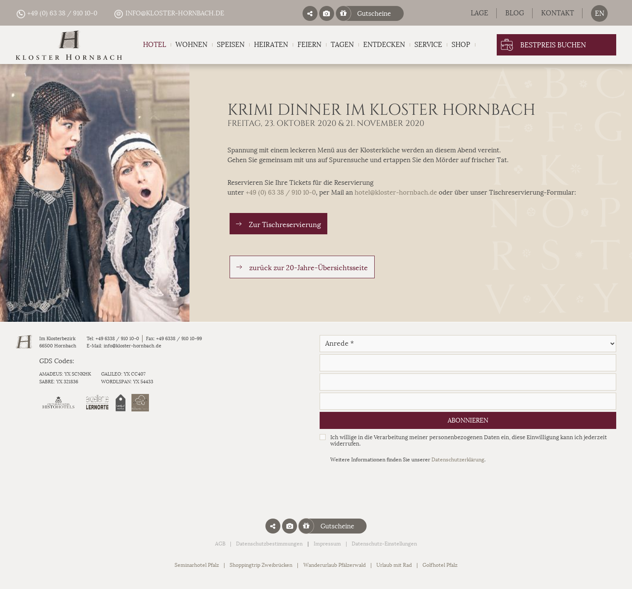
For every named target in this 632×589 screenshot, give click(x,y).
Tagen (342, 45)
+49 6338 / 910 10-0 (117, 338)
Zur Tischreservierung (285, 225)
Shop (460, 45)
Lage (479, 13)
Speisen (231, 45)
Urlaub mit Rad (394, 565)
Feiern (309, 45)
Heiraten (271, 45)
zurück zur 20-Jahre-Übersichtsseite (308, 268)
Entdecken (384, 45)
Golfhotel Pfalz (439, 565)
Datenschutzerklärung (457, 460)
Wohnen (191, 45)
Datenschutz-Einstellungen (384, 544)
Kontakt (557, 13)
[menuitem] (599, 13)
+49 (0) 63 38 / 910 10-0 (56, 13)
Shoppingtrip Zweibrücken (261, 565)
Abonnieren (468, 420)
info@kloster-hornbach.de (169, 13)
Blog (514, 13)
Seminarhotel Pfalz (197, 565)
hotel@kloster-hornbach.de (396, 192)
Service (428, 45)
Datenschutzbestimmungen (269, 544)
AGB (220, 544)
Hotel (154, 45)
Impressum (327, 544)
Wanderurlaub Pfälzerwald (334, 565)
